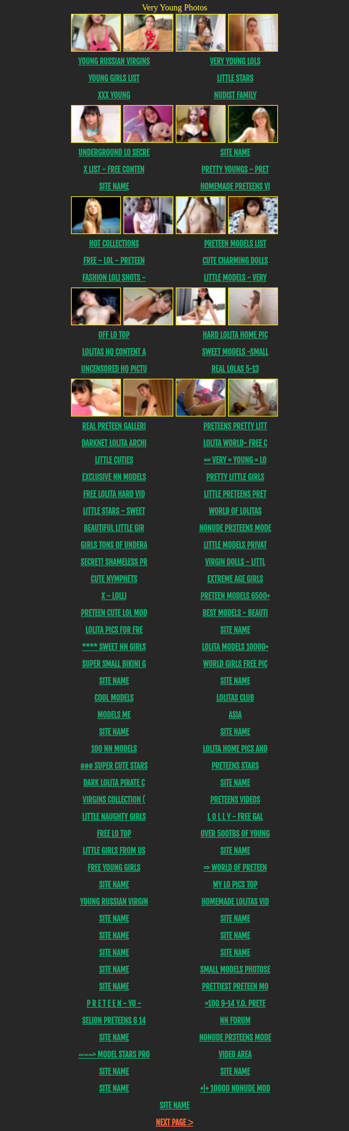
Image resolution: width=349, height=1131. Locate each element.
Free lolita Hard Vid (114, 494)
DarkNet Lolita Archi (113, 443)
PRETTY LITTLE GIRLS (235, 477)
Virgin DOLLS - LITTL (235, 562)
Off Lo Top (114, 335)
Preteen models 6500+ (235, 596)
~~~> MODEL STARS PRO (114, 1054)
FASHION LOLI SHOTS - (113, 278)
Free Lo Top (114, 834)
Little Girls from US (114, 851)
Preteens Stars (235, 766)
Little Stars (235, 78)
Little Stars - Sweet (114, 511)
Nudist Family (235, 95)
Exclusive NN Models (114, 477)
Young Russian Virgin (114, 902)
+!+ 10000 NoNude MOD (235, 1088)
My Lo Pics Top (235, 885)
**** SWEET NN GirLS (114, 647)
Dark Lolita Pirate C (113, 783)
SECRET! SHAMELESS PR (114, 562)
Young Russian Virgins (114, 61)
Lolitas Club (235, 698)
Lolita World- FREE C (235, 443)
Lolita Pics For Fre (114, 630)
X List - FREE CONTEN (114, 169)
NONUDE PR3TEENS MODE (235, 528)
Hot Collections (114, 244)
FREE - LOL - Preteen (113, 261)
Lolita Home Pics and (235, 749)
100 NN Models (114, 749)
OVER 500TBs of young (235, 834)
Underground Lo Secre (114, 152)
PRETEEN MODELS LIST (235, 244)
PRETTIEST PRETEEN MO (235, 987)
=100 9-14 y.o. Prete (235, 1003)
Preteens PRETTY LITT (235, 426)
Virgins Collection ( (114, 800)
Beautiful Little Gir (114, 528)
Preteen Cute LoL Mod (114, 613)
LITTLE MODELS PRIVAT (235, 545)
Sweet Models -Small (235, 352)
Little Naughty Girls (114, 817)
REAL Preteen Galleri (114, 426)
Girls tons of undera (114, 545)
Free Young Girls (113, 868)
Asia (235, 715)
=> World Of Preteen (235, 868)
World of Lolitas (235, 511)
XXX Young (114, 95)
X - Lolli (113, 596)
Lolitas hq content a (114, 352)
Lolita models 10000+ (235, 647)
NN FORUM (235, 1020)
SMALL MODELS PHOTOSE (235, 970)
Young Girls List (114, 78)
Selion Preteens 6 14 (114, 1020)
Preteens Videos (235, 800)
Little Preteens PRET (235, 494)
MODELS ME (113, 715)
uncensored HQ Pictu (114, 369)
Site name (235, 152)
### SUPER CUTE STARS (114, 766)
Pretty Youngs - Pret (235, 169)
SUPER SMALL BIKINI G (114, 664)
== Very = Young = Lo (235, 460)
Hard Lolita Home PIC (235, 335)
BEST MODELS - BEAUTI (235, 613)
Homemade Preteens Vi (235, 186)
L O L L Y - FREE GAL (235, 817)
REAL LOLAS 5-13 (235, 369)
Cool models (113, 698)
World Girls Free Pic (235, 664)
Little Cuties (114, 460)
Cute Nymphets (114, 579)
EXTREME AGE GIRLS (235, 579)
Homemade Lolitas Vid (235, 902)
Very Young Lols (235, 61)
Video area (235, 1054)
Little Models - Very (235, 278)
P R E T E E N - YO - (114, 1003)
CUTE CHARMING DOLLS (235, 261)
